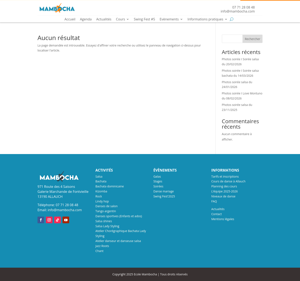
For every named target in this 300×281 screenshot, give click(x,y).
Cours (120, 19)
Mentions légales (222, 219)
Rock (98, 196)
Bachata (100, 181)
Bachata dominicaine (109, 186)
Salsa (98, 176)
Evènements (169, 19)
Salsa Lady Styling (107, 226)
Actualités (103, 19)
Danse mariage (163, 191)
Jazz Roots (102, 246)
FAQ (214, 201)
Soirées (158, 186)
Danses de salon (106, 206)
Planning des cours (224, 186)
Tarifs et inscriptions (225, 176)
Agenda (86, 19)
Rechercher (252, 39)
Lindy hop (102, 201)
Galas (157, 176)
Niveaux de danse (223, 196)
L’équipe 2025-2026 (224, 191)
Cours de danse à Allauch (228, 181)
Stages (157, 181)
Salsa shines (103, 221)
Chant (99, 251)
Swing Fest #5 (144, 19)
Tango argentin (105, 211)
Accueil (69, 19)
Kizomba (101, 191)
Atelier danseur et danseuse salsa (118, 241)
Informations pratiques (205, 19)
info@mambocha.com (65, 210)
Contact (216, 214)
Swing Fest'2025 (164, 196)
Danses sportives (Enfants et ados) (118, 216)
